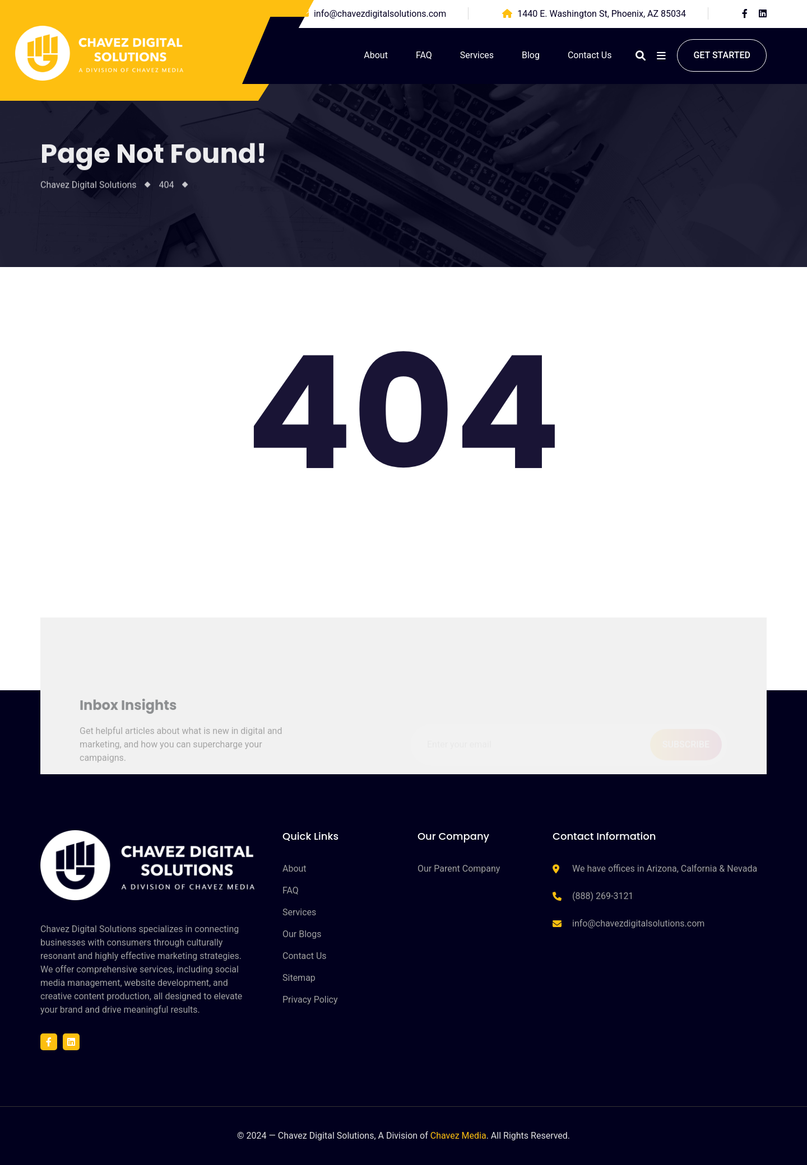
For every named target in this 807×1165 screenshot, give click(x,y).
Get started (721, 55)
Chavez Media (458, 1135)
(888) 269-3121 (602, 896)
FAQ (424, 55)
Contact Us (590, 55)
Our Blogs (301, 934)
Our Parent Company (459, 868)
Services (477, 55)
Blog (531, 55)
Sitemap (299, 977)
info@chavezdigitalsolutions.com (380, 13)
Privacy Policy (310, 999)
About (376, 55)
